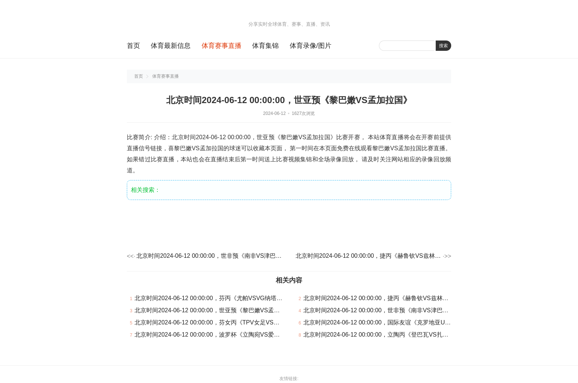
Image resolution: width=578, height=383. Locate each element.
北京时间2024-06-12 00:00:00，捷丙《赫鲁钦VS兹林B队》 (369, 256)
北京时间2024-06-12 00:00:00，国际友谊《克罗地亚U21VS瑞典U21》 (395, 322)
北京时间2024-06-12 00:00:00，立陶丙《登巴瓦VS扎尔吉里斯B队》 (392, 334)
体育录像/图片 (310, 45)
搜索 (443, 45)
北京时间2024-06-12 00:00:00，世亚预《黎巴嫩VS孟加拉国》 (216, 310)
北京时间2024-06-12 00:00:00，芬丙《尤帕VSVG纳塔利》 (211, 298)
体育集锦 (265, 45)
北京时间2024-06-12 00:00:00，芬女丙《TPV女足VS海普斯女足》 (222, 322)
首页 (133, 45)
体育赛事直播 (221, 45)
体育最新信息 (171, 45)
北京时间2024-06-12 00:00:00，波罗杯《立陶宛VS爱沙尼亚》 (216, 334)
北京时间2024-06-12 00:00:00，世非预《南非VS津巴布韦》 (209, 256)
